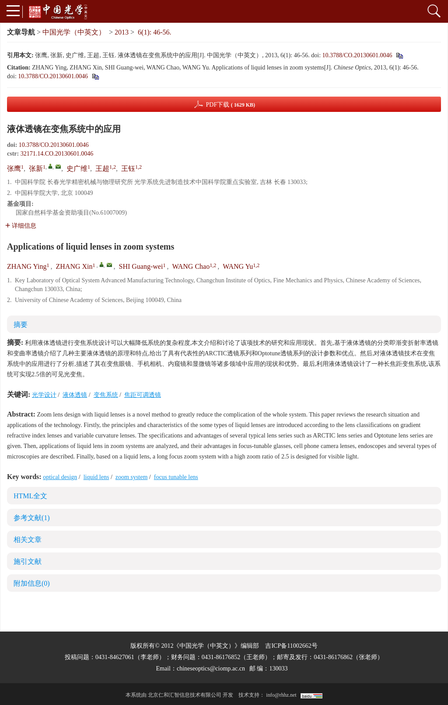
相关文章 (28, 539)
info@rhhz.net (281, 695)
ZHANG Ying (27, 266)
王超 (102, 168)
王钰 (128, 168)
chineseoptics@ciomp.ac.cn (211, 668)
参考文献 (32, 517)
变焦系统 (106, 395)
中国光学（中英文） (73, 32)
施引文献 (28, 561)
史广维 (77, 168)
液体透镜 (75, 395)
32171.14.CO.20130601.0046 (57, 153)
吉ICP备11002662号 (291, 645)
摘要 (21, 324)
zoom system (132, 477)
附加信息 (32, 583)
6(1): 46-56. (154, 32)
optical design (60, 477)
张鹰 (14, 168)
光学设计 (44, 395)
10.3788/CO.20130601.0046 (357, 55)
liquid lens (96, 477)
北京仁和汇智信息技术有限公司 (184, 695)
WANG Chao (191, 266)
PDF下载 (230, 104)
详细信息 (20, 225)
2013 (122, 32)
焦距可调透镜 (142, 395)
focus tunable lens (176, 477)
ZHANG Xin (74, 266)
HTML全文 (30, 496)
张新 (36, 168)
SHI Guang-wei (141, 266)
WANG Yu (238, 266)
